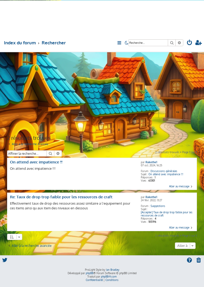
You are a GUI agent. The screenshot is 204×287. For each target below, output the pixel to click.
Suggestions (158, 206)
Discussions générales (164, 171)
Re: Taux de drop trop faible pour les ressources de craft (61, 197)
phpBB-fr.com (109, 276)
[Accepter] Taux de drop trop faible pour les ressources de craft (166, 214)
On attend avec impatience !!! (165, 174)
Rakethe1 (151, 162)
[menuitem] (189, 43)
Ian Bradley (112, 269)
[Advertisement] (102, 93)
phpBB (89, 273)
